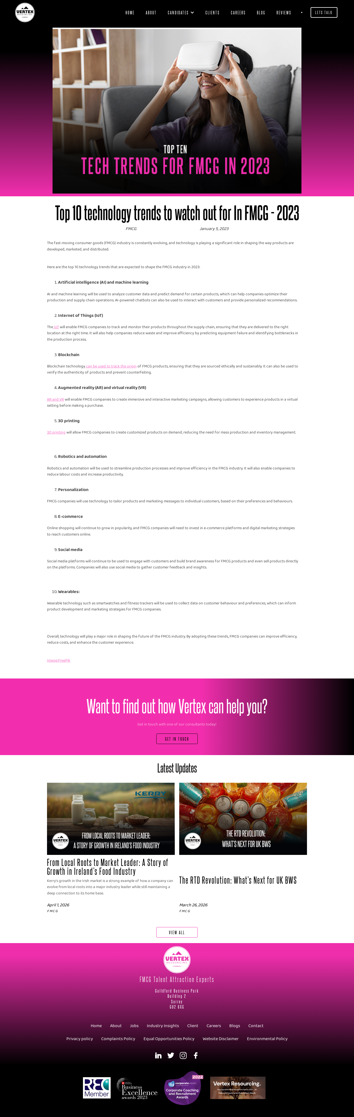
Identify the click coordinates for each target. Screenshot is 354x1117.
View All (177, 932)
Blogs (234, 1025)
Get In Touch (177, 738)
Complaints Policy (118, 1038)
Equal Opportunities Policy (169, 1038)
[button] (181, 12)
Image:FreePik (58, 660)
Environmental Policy (267, 1038)
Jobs (134, 1025)
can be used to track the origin (111, 366)
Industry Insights (163, 1025)
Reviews (284, 12)
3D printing (56, 432)
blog (261, 12)
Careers (238, 12)
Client (192, 1025)
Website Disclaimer (221, 1038)
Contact (256, 1025)
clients (212, 12)
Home (130, 12)
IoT (56, 327)
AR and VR (55, 399)
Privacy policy (79, 1038)
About (151, 12)
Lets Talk (324, 12)
